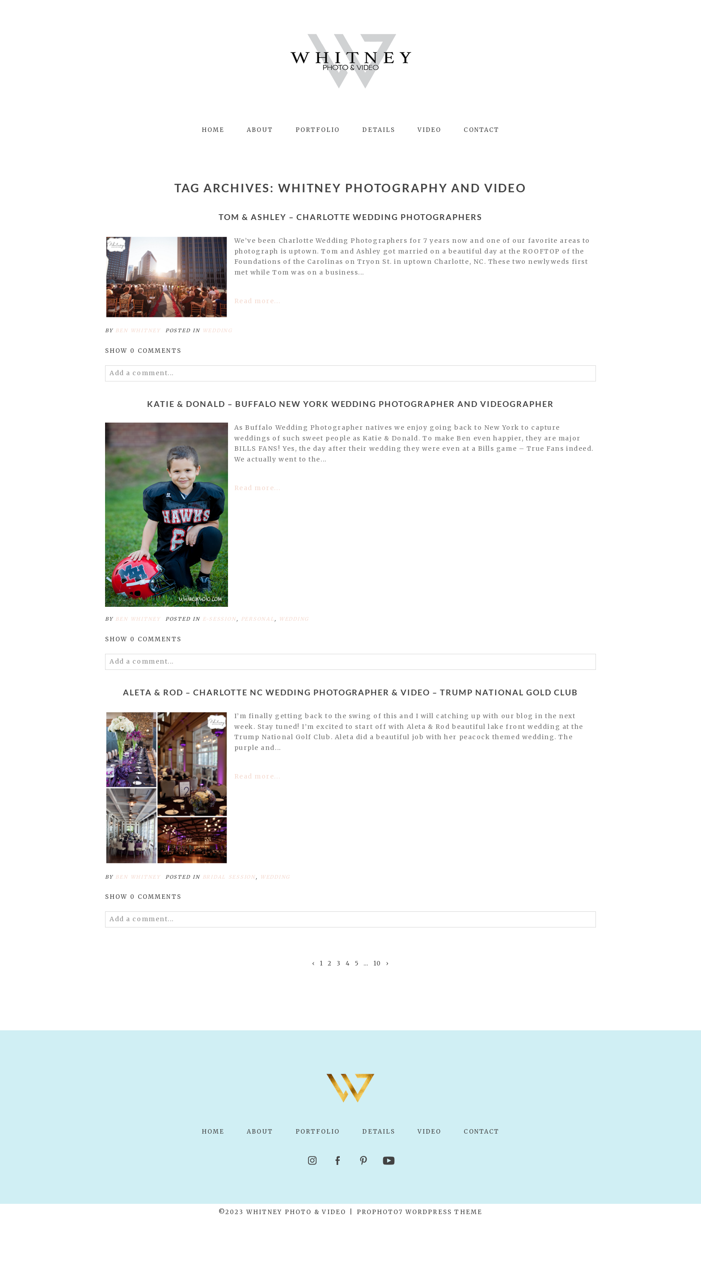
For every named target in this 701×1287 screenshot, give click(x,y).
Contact (481, 130)
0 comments (143, 351)
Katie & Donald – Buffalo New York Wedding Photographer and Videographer (350, 404)
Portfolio (318, 130)
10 (377, 963)
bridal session (229, 877)
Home (213, 130)
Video (429, 130)
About (260, 130)
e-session (219, 619)
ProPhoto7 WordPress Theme (419, 1212)
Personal (257, 619)
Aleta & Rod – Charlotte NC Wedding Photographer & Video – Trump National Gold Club (350, 692)
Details (378, 130)
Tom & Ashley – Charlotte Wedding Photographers (350, 217)
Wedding (217, 330)
